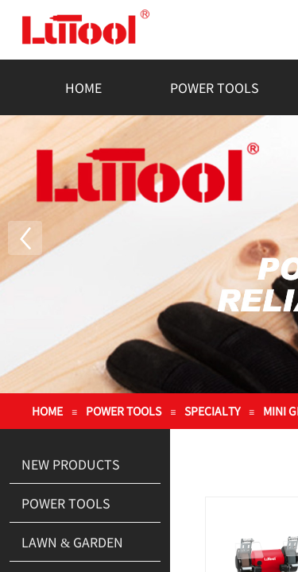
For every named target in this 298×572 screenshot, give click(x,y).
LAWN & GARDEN (72, 541)
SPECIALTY (212, 411)
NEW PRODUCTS (70, 463)
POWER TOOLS (214, 87)
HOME (83, 87)
